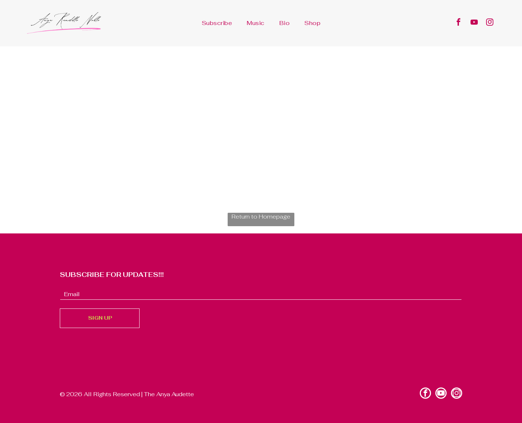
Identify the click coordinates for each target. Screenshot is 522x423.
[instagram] (489, 23)
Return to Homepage (261, 216)
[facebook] (458, 23)
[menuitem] (216, 23)
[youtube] (474, 23)
